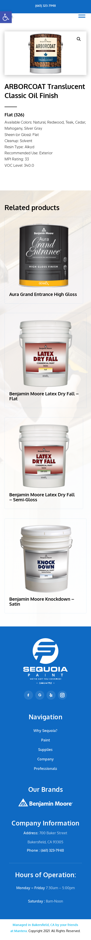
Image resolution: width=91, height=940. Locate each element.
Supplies (45, 749)
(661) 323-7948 (45, 5)
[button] (6, 17)
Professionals (45, 768)
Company (45, 759)
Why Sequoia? (45, 730)
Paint (45, 740)
